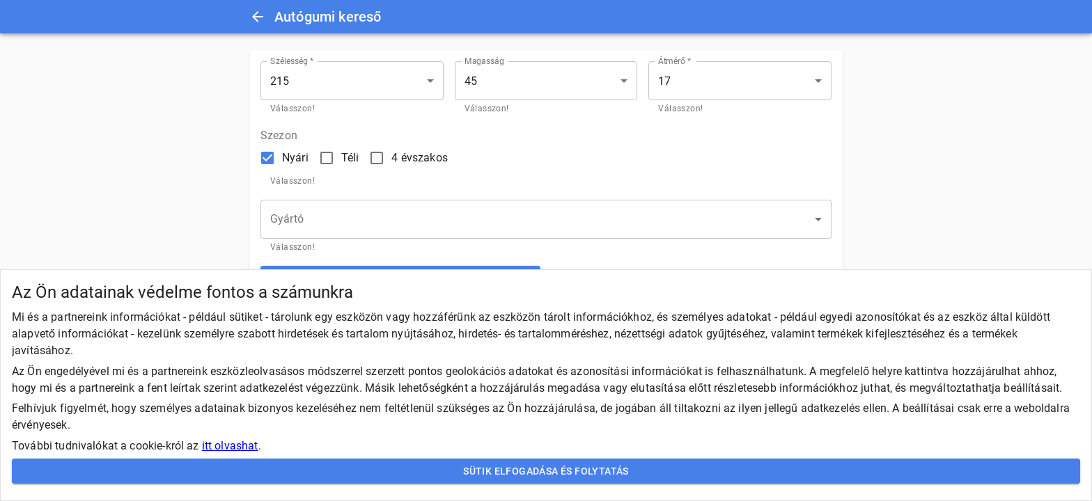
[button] (546, 219)
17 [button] (664, 81)
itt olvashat (230, 445)
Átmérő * (674, 61)
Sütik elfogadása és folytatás (546, 471)
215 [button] (279, 81)
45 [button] (471, 81)
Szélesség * (292, 61)
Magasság (484, 61)
